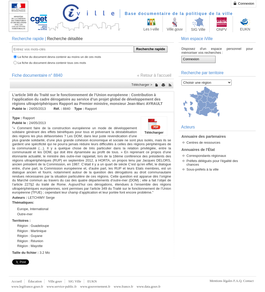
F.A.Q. (237, 281)
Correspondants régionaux (206, 156)
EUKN (92, 281)
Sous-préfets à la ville (203, 169)
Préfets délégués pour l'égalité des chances (212, 162)
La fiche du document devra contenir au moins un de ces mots (59, 56)
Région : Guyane (30, 236)
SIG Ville (74, 281)
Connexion (243, 3)
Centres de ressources (203, 142)
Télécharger (154, 126)
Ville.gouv (55, 281)
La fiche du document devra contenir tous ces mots (52, 62)
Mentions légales (221, 281)
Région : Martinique (32, 231)
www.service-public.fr (62, 286)
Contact (248, 281)
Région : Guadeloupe (33, 226)
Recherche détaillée (65, 38)
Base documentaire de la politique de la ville (179, 13)
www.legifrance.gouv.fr (27, 286)
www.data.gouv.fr (149, 286)
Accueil (16, 281)
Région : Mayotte (30, 246)
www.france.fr (123, 286)
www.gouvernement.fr (95, 286)
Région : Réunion (30, 241)
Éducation (35, 281)
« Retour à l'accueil (154, 75)
